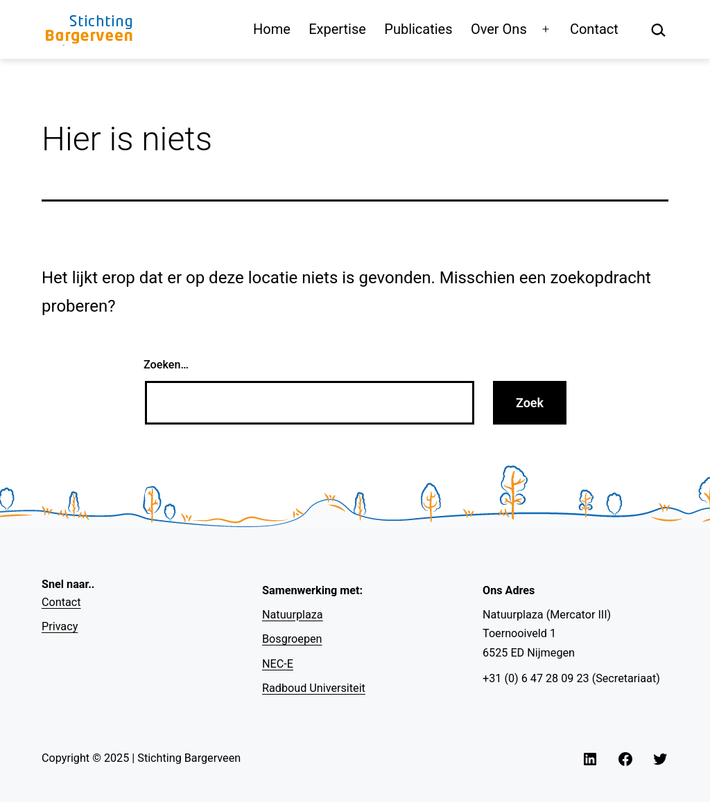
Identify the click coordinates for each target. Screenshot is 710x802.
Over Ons (499, 29)
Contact (594, 29)
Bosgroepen (292, 638)
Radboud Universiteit (313, 688)
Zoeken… (166, 364)
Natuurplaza (292, 614)
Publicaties (418, 29)
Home (272, 29)
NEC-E (277, 663)
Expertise (337, 29)
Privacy (60, 626)
